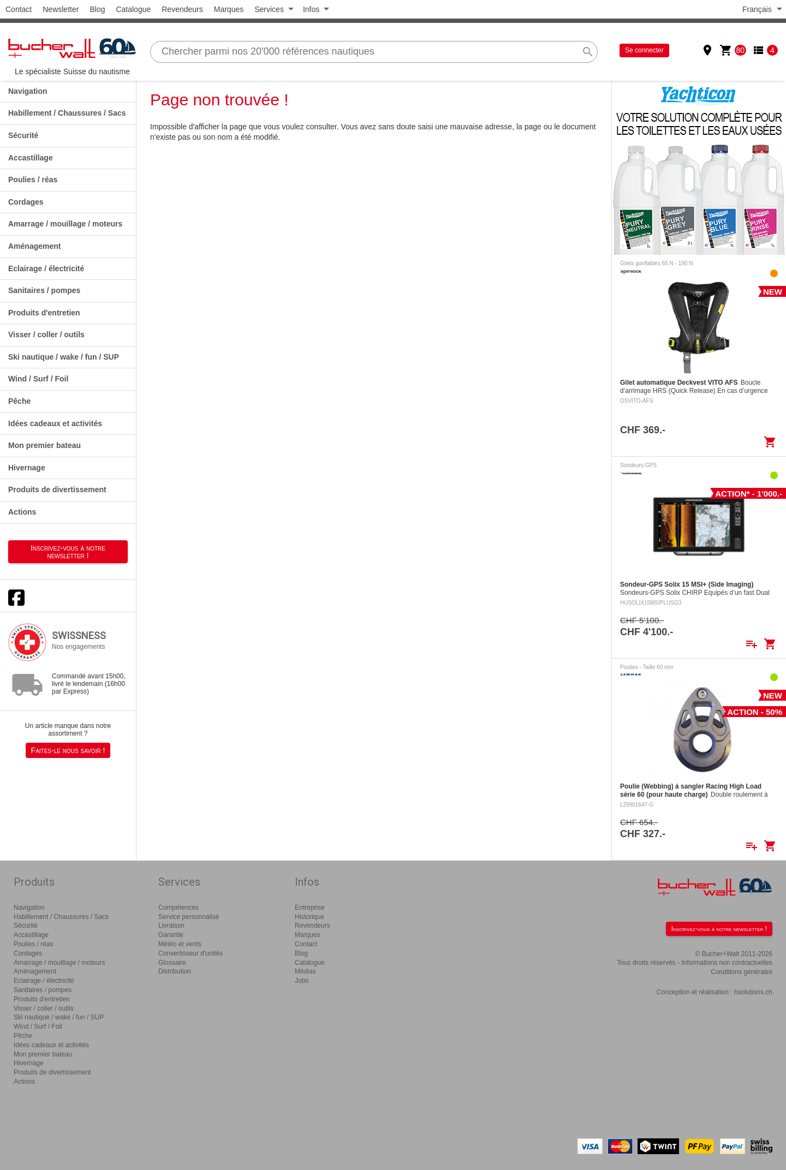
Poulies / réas (32, 179)
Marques (228, 9)
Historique (309, 917)
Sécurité (23, 135)
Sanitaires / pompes (44, 290)
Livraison (171, 925)
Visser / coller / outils (46, 334)
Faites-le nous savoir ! (68, 750)
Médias (305, 971)
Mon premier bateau (44, 445)
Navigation (27, 91)
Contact (18, 9)
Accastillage (30, 157)
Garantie (170, 935)
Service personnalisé (188, 917)
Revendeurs (182, 9)
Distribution (174, 971)
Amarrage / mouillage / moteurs (65, 223)
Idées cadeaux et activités (55, 423)
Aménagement (34, 246)
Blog (97, 9)
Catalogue (133, 9)
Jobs (301, 980)
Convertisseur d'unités (190, 953)
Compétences (178, 907)
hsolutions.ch (753, 992)
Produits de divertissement (57, 489)
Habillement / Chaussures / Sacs (67, 113)
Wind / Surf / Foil (38, 378)
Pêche (19, 401)
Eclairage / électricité (46, 268)
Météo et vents (179, 944)
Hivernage (26, 467)
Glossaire (172, 962)
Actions (22, 512)
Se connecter (644, 50)
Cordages (26, 202)
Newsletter (61, 9)
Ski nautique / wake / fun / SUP (63, 357)
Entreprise (310, 907)
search (587, 51)
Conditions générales (741, 972)
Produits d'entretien (44, 312)
